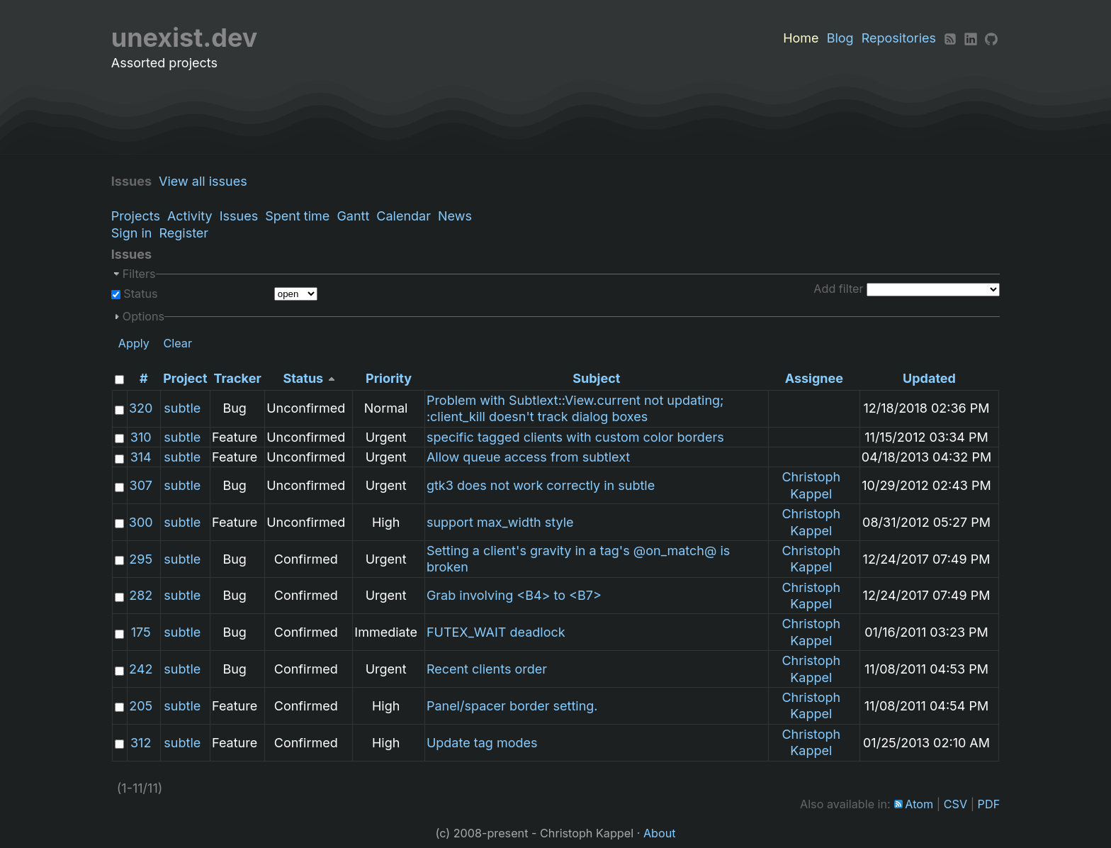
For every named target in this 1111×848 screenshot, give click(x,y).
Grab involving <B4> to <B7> (514, 595)
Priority (389, 378)
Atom (919, 804)
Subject (596, 378)
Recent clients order (487, 669)
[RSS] (950, 38)
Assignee (814, 378)
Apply (134, 343)
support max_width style (500, 522)
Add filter (838, 288)
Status (139, 293)
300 (141, 522)
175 (141, 632)
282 (140, 595)
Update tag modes (482, 742)
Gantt (353, 215)
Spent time (297, 215)
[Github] (991, 38)
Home (800, 37)
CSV (955, 804)
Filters (139, 274)
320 (140, 408)
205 (140, 705)
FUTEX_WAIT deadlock (496, 632)
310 (141, 437)
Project (185, 378)
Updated (929, 378)
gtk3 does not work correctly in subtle (541, 485)
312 (140, 742)
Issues (239, 215)
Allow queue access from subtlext (528, 457)
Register (183, 232)
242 (140, 669)
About (659, 833)
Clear (177, 343)
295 (140, 559)
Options (143, 316)
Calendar (403, 215)
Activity (190, 215)
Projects (135, 215)
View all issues (206, 181)
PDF (989, 804)
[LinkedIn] (970, 38)
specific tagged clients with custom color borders (575, 437)
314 (141, 457)
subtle (182, 408)
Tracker (237, 378)
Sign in (131, 232)
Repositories (899, 37)
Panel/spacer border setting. (512, 705)
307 (141, 485)
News (455, 215)
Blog (840, 37)
